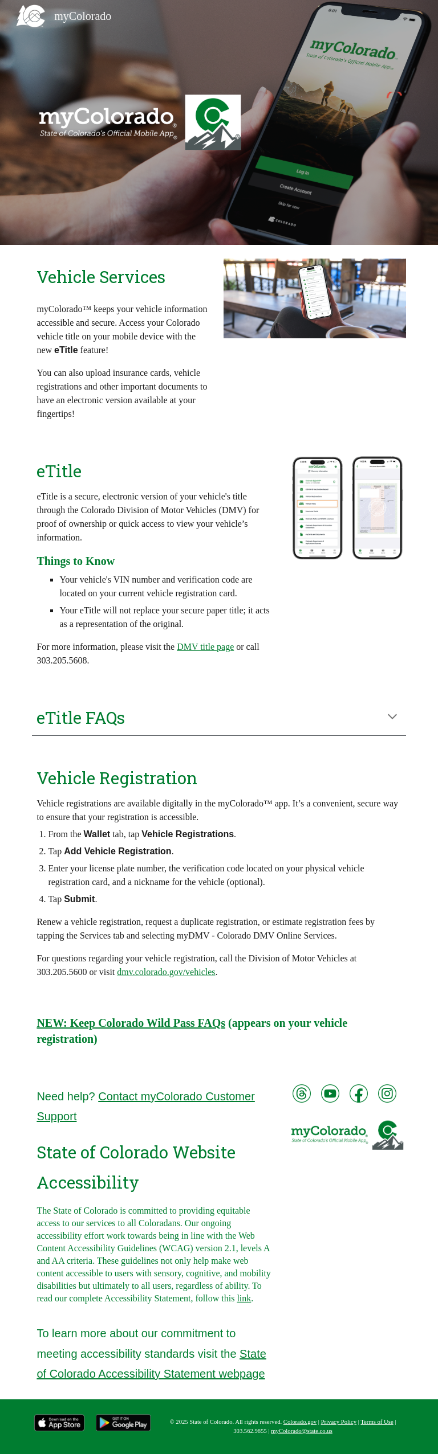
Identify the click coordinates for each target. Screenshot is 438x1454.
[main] (123, 276)
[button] (392, 717)
